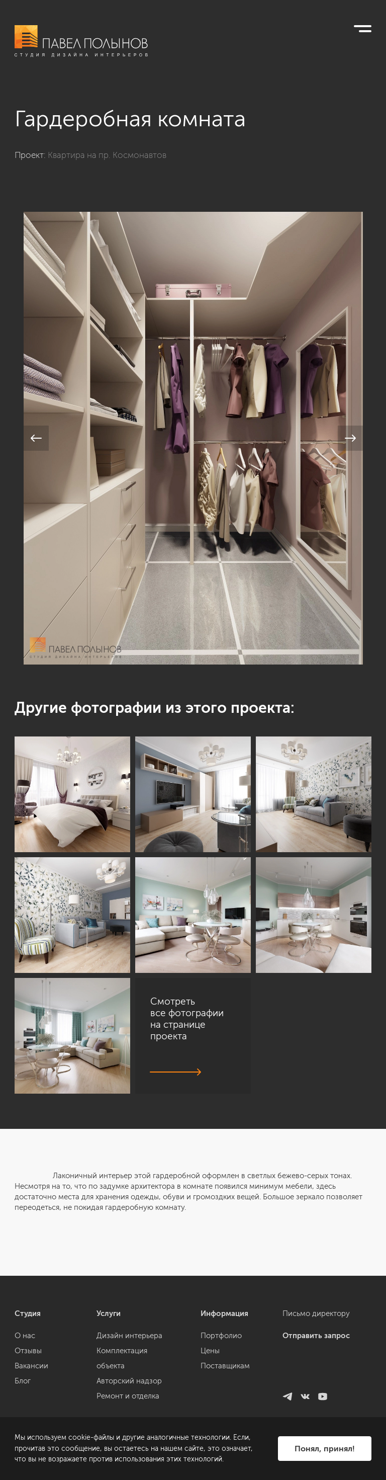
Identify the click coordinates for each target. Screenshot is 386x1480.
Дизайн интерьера (129, 1398)
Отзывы (28, 1413)
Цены (210, 1413)
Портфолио (221, 1398)
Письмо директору (316, 1375)
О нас (25, 1398)
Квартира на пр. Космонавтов (107, 155)
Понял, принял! (325, 1448)
